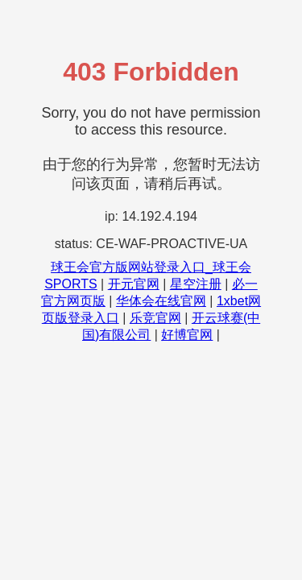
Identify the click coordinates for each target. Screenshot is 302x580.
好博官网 (187, 335)
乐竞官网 (155, 318)
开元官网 (133, 284)
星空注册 (195, 284)
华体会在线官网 (161, 301)
